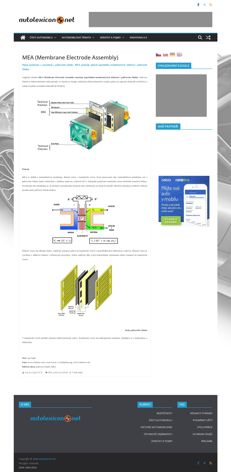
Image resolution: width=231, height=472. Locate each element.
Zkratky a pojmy (110, 37)
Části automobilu (41, 37)
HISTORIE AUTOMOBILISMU (156, 427)
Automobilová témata (76, 37)
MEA (50, 372)
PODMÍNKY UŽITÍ (202, 420)
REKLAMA (206, 441)
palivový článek (60, 372)
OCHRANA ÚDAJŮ (202, 434)
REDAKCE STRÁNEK (201, 413)
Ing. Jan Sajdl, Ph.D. (34, 372)
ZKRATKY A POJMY (161, 441)
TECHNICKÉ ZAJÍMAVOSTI (158, 434)
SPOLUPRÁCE (204, 427)
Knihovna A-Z (138, 37)
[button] (54, 37)
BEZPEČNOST (164, 413)
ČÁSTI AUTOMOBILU (160, 420)
